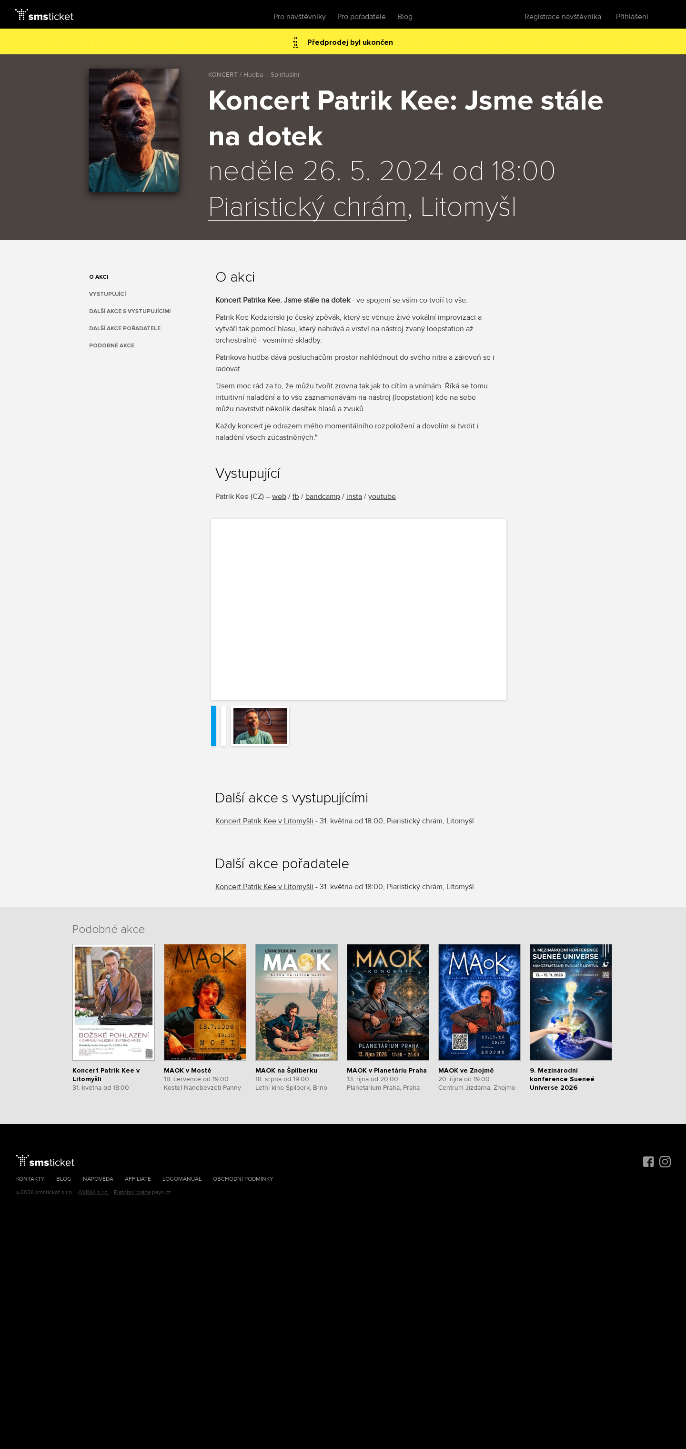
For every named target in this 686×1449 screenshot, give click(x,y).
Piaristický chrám (307, 207)
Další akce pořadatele (125, 328)
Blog (405, 16)
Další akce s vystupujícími (130, 311)
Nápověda (98, 1179)
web (279, 496)
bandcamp (322, 496)
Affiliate (138, 1179)
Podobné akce (111, 345)
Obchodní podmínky (243, 1179)
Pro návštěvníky (299, 16)
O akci (98, 277)
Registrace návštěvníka (563, 16)
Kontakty (30, 1179)
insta (354, 496)
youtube (382, 496)
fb (296, 496)
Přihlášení (632, 16)
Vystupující (107, 294)
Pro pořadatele (361, 16)
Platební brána (132, 1192)
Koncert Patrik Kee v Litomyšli (264, 821)
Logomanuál (182, 1179)
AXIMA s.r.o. (93, 1192)
